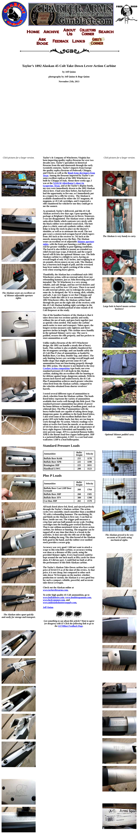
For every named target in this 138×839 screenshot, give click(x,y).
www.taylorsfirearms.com (55, 590)
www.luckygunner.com (54, 600)
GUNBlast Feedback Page (70, 626)
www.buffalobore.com (53, 597)
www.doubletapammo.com (78, 597)
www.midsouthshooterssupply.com (59, 602)
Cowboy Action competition (56, 368)
